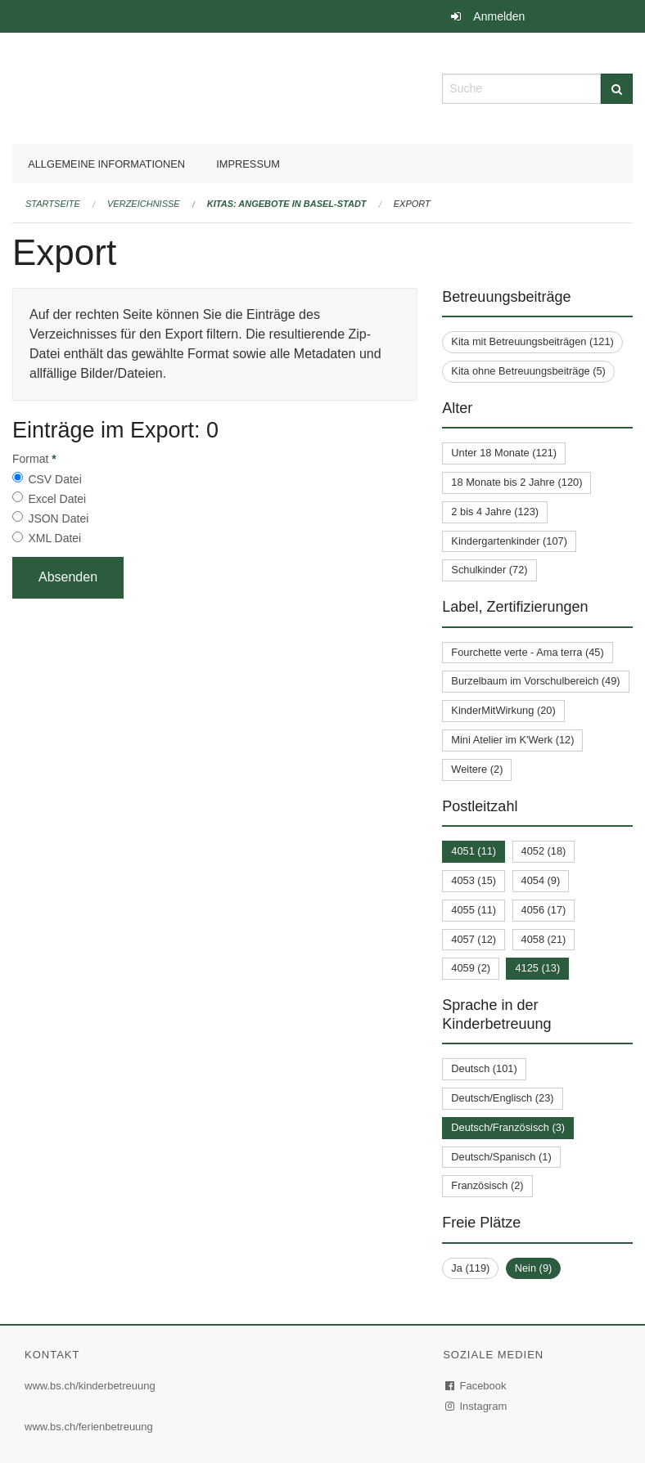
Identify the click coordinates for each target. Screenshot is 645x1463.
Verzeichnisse (143, 204)
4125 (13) (537, 968)
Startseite (52, 204)
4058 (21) (543, 939)
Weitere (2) (477, 769)
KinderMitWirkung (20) (503, 710)
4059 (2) (470, 968)
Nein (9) (534, 1268)
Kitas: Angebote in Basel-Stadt (287, 204)
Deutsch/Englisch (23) (502, 1098)
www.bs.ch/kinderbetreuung (90, 1386)
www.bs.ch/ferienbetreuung (89, 1426)
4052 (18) (543, 851)
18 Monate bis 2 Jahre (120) (516, 482)
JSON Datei (58, 518)
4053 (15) (473, 880)
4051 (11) (473, 851)
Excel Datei (57, 498)
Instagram (477, 1406)
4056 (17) (543, 910)
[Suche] (617, 89)
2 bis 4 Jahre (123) (495, 511)
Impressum (248, 164)
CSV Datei (54, 479)
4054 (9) (541, 880)
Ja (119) (470, 1268)
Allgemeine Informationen (106, 164)
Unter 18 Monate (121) (504, 453)
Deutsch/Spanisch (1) (501, 1157)
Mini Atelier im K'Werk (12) (512, 740)
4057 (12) (473, 939)
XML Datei (54, 538)
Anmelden (499, 16)
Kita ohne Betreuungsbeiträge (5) (528, 371)
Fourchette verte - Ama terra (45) (527, 652)
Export (412, 204)
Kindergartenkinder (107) (509, 541)
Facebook (476, 1386)
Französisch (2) (487, 1185)
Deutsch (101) (483, 1068)
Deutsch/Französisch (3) (508, 1127)
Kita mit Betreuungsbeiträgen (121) (532, 341)
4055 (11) (473, 910)
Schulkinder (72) (489, 569)
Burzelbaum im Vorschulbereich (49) (535, 681)
